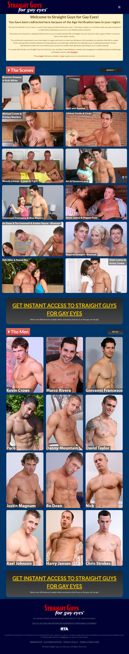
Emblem (74, 52)
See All (115, 332)
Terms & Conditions (89, 642)
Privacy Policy (70, 642)
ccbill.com (64, 637)
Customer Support (52, 642)
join (62, 56)
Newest (110, 70)
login (41, 56)
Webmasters (36, 642)
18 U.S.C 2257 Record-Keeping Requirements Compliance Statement (64, 623)
